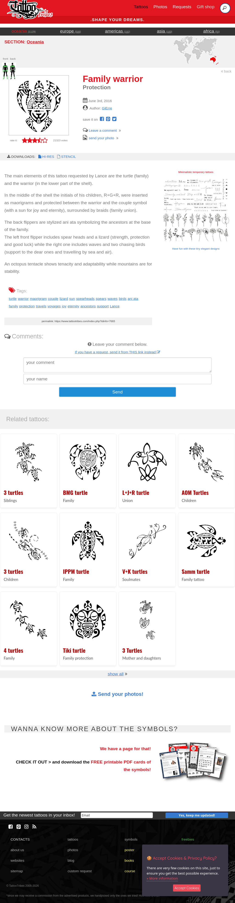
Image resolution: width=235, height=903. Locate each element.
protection (27, 306)
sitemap (17, 871)
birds (122, 299)
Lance (115, 306)
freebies (188, 839)
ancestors (88, 306)
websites (17, 860)
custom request (79, 871)
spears (101, 299)
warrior (23, 299)
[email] (117, 815)
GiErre (107, 108)
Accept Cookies (187, 888)
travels (41, 306)
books (129, 860)
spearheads (85, 299)
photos (72, 850)
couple (53, 299)
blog (70, 860)
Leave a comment (100, 130)
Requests (182, 6)
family (13, 306)
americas (117, 31)
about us (17, 850)
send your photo (98, 138)
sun (72, 299)
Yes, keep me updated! (197, 815)
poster (129, 850)
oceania (23, 31)
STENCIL (66, 157)
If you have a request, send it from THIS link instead (117, 352)
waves (113, 299)
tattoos (72, 839)
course (130, 871)
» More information (162, 878)
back (226, 71)
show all (115, 674)
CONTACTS (20, 839)
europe (70, 31)
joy (64, 306)
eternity (73, 306)
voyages (54, 306)
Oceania (35, 41)
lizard (64, 299)
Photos (160, 6)
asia (164, 31)
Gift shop (206, 6)
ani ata (133, 299)
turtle (13, 299)
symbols (131, 839)
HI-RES (45, 157)
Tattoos (141, 6)
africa (211, 31)
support (103, 306)
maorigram (38, 299)
